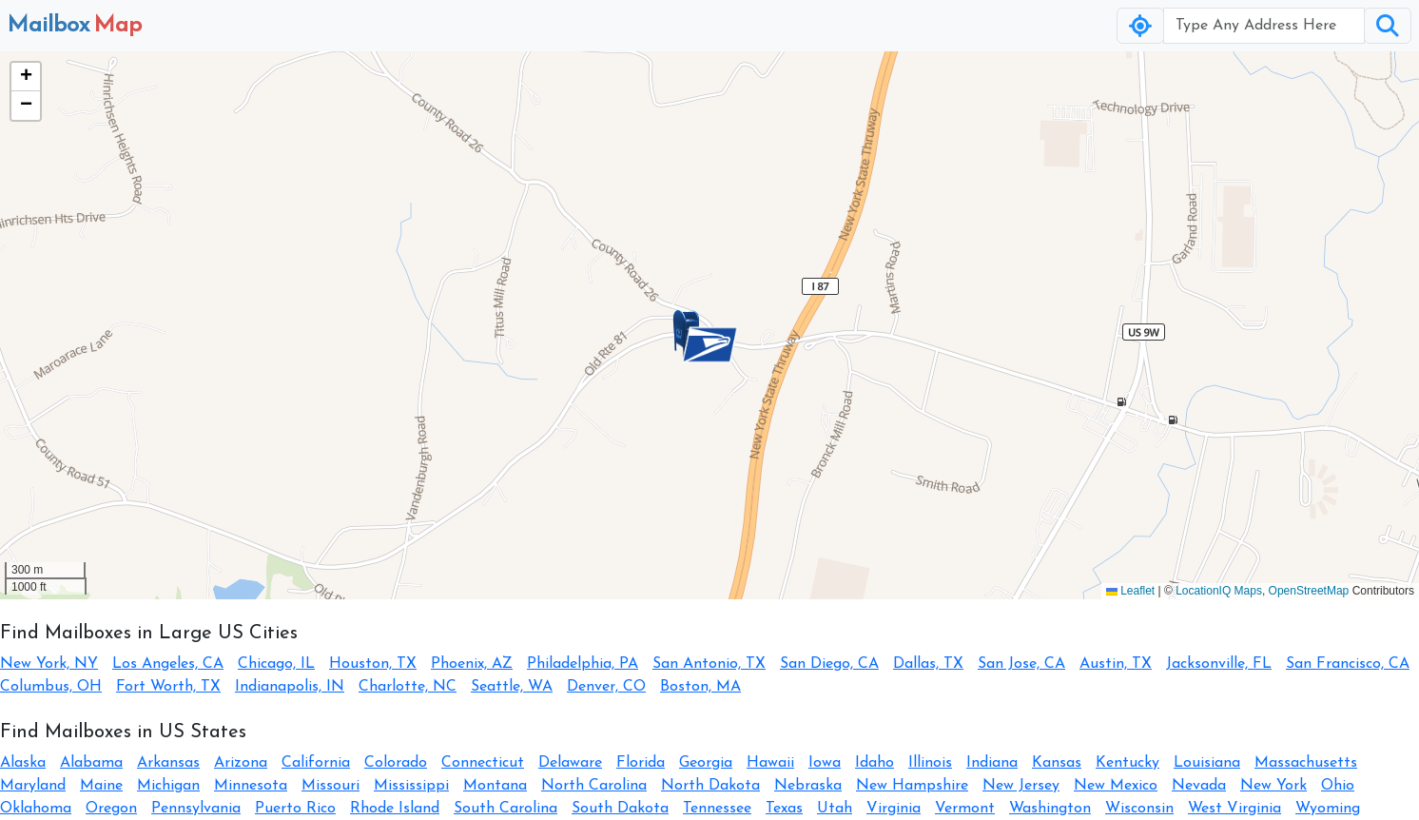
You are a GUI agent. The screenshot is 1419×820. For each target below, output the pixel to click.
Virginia (893, 808)
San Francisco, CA (1347, 664)
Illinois (930, 763)
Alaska (23, 763)
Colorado (395, 763)
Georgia (705, 763)
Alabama (91, 763)
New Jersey (1020, 785)
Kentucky (1127, 763)
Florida (640, 763)
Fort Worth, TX (168, 686)
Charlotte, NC (408, 686)
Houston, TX (373, 664)
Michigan (168, 785)
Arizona (240, 763)
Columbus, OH (51, 686)
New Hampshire (912, 785)
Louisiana (1207, 763)
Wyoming (1327, 808)
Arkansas (168, 763)
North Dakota (710, 785)
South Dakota (620, 808)
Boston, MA (700, 686)
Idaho (874, 763)
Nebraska (808, 785)
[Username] (1264, 26)
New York (1273, 785)
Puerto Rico (295, 808)
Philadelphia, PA (582, 664)
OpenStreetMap (1309, 590)
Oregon (111, 808)
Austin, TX (1115, 664)
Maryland (33, 785)
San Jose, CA (1021, 664)
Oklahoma (35, 808)
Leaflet (1130, 590)
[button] (709, 344)
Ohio (1337, 785)
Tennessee (717, 808)
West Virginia (1234, 808)
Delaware (570, 763)
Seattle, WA (512, 686)
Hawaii (770, 763)
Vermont (965, 808)
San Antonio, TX (709, 664)
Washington (1050, 808)
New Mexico (1115, 785)
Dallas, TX (928, 664)
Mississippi (411, 785)
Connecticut (482, 763)
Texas (784, 808)
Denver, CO (606, 686)
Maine (101, 785)
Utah (834, 808)
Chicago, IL (276, 664)
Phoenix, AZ (472, 664)
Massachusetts (1305, 763)
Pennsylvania (196, 808)
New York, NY (49, 664)
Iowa (824, 763)
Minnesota (250, 785)
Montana (495, 785)
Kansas (1056, 763)
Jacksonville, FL (1219, 664)
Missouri (330, 785)
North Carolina (594, 785)
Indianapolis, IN (289, 686)
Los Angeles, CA (168, 664)
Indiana (992, 763)
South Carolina (505, 808)
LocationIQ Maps (1219, 590)
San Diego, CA (829, 664)
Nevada (1199, 785)
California (316, 763)
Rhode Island (394, 808)
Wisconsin (1139, 808)
